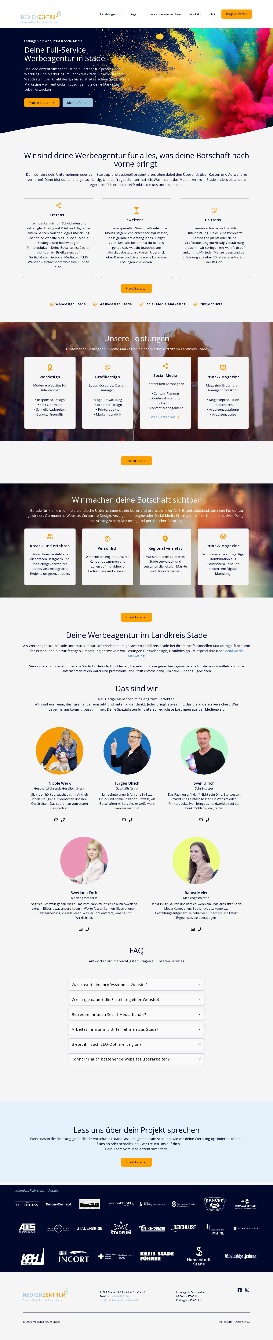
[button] (136, 984)
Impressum (225, 1321)
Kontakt (195, 14)
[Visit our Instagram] (247, 1290)
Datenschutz (242, 1321)
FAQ (212, 14)
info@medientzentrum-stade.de (119, 1300)
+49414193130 (119, 1296)
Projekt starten (237, 14)
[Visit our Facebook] (240, 1290)
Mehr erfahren (77, 103)
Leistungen (111, 14)
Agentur (137, 14)
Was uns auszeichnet (166, 14)
